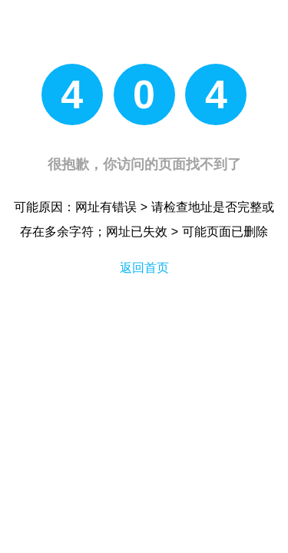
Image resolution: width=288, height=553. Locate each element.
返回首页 (144, 267)
